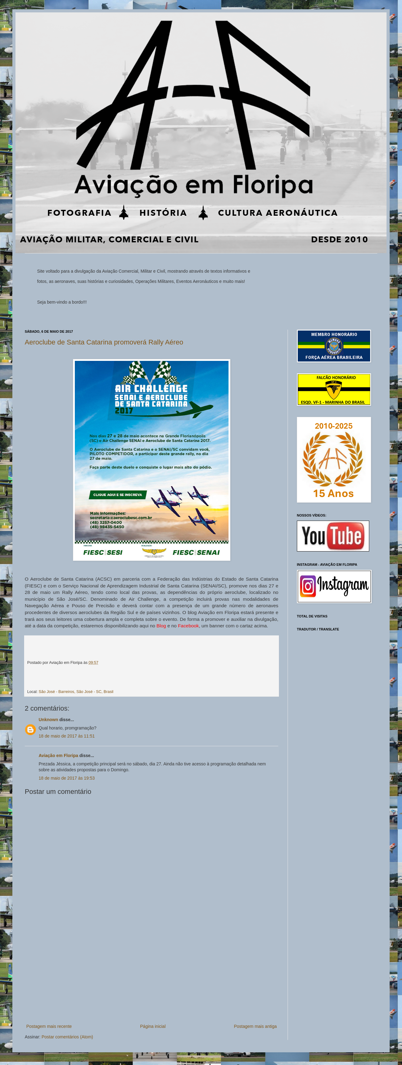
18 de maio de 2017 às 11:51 (67, 736)
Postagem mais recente (49, 1026)
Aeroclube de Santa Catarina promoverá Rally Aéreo (104, 342)
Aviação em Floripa (58, 755)
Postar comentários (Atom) (67, 1036)
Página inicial (153, 1026)
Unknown (48, 719)
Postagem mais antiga (255, 1026)
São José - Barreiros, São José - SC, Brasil (76, 692)
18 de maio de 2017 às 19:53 (67, 778)
